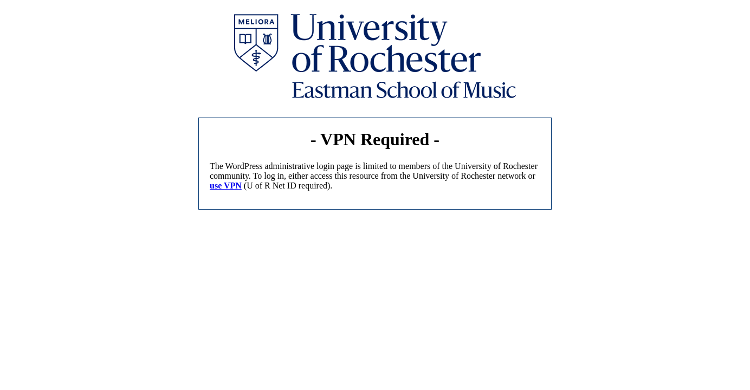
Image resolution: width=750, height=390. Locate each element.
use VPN (226, 185)
